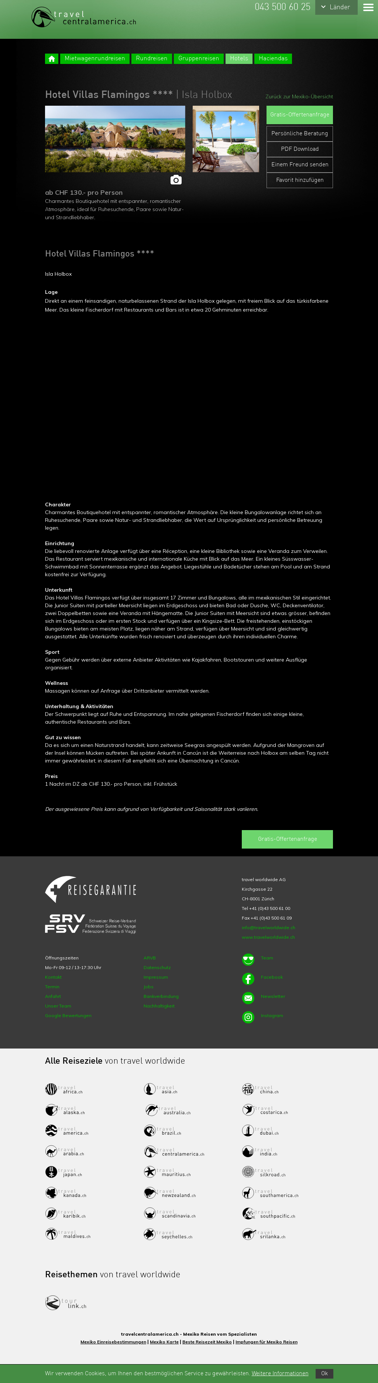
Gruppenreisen (198, 58)
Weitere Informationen (280, 1374)
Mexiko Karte (164, 1342)
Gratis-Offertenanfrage (299, 115)
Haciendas (273, 58)
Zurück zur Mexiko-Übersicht (299, 96)
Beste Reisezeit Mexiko (207, 1342)
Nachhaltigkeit (159, 1006)
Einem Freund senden (300, 165)
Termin (52, 986)
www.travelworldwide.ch (268, 937)
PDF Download (300, 149)
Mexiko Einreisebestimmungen (113, 1342)
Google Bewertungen (68, 1015)
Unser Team (58, 1006)
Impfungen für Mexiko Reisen (267, 1342)
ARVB (150, 958)
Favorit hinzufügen (300, 180)
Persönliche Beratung (299, 134)
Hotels (239, 58)
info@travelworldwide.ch (268, 927)
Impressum (156, 977)
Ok (324, 1374)
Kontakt (53, 977)
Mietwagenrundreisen (95, 58)
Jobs (149, 986)
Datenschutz (157, 967)
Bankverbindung (161, 996)
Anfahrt (53, 996)
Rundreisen (152, 58)
